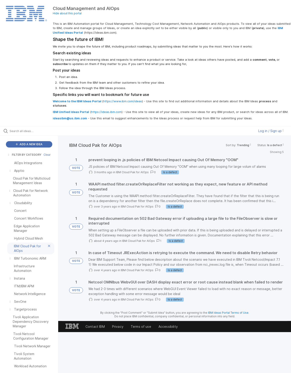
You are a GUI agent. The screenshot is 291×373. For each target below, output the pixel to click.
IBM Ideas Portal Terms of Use (228, 312)
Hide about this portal (67, 13)
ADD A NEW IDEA (29, 144)
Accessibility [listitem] (168, 326)
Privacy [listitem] (117, 326)
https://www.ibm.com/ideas (122, 101)
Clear (47, 154)
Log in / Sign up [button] (271, 131)
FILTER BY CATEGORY (24, 154)
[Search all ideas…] (35, 131)
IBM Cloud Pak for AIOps (132, 172)
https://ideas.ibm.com (106, 112)
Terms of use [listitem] (141, 326)
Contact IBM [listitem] (95, 326)
